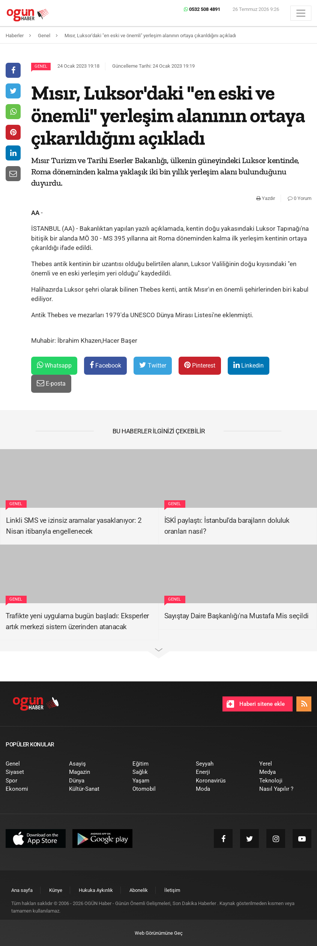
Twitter (152, 365)
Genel (41, 66)
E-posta (51, 383)
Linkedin (248, 365)
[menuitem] (32, 764)
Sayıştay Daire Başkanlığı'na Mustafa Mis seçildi (236, 615)
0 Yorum (299, 198)
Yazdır (265, 198)
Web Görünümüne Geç (159, 933)
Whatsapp (54, 365)
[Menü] (300, 13)
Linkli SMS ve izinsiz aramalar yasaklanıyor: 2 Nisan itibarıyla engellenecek (73, 526)
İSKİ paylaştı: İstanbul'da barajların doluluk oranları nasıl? (227, 526)
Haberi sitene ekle (256, 704)
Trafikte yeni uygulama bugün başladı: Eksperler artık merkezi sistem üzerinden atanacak (77, 621)
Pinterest (199, 365)
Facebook (105, 365)
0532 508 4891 (202, 9)
